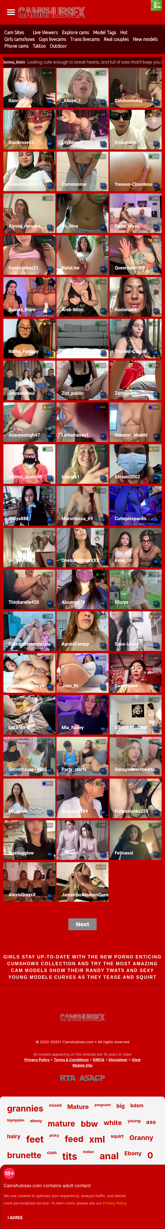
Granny (141, 1138)
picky (54, 1135)
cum (52, 1152)
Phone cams (16, 46)
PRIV (102, 407)
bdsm (136, 1105)
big (120, 1106)
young (133, 1120)
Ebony (133, 1153)
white (113, 1123)
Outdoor (58, 46)
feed (74, 1139)
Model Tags (104, 32)
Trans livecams (85, 39)
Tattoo (39, 46)
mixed (55, 1105)
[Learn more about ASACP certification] (92, 1077)
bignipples (15, 1120)
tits (69, 1156)
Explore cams (75, 32)
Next (82, 924)
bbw (89, 1124)
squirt (117, 1136)
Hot (123, 32)
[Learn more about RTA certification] (68, 1077)
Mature (78, 1106)
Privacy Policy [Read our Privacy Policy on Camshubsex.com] (36, 1059)
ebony (36, 1120)
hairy (13, 1136)
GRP (156, 114)
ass (151, 1122)
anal (109, 1156)
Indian (88, 1151)
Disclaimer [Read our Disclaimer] (117, 1059)
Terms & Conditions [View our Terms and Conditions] (71, 1059)
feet (35, 1139)
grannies (25, 1108)
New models (145, 39)
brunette (24, 1155)
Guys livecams (52, 39)
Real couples (116, 39)
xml (97, 1139)
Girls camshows (19, 39)
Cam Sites (14, 32)
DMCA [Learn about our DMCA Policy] (98, 1059)
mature (61, 1123)
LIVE (49, 72)
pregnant (102, 1104)
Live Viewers (45, 32)
